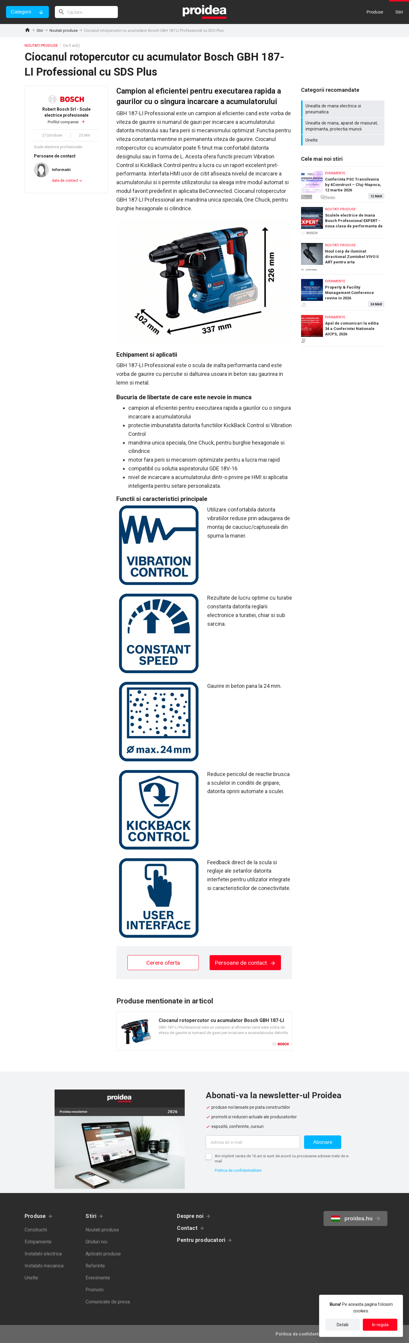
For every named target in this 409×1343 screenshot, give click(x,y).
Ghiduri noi (96, 1242)
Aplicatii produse (103, 1254)
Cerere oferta (163, 962)
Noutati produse (63, 30)
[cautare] (86, 12)
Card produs (204, 1031)
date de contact (65, 180)
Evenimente (97, 1278)
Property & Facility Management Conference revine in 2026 (342, 290)
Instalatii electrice (43, 1254)
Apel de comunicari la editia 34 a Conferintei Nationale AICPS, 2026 (342, 328)
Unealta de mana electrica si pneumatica (343, 108)
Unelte (343, 140)
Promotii (94, 1290)
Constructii (36, 1230)
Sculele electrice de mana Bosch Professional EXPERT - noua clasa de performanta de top (342, 218)
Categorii (21, 12)
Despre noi (190, 1216)
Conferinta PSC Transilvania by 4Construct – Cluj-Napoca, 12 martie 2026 (342, 182)
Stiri (40, 30)
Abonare (322, 1142)
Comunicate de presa (107, 1302)
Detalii (342, 1324)
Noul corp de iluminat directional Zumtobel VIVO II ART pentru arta (342, 254)
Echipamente (38, 1242)
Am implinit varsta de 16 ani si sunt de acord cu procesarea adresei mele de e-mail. (282, 1158)
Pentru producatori (201, 1240)
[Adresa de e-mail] (253, 1142)
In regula (380, 1324)
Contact (187, 1228)
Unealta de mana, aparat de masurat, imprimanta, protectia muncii (343, 126)
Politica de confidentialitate (238, 1170)
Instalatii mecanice (44, 1266)
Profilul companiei (66, 115)
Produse (35, 1216)
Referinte (95, 1266)
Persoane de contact (245, 962)
